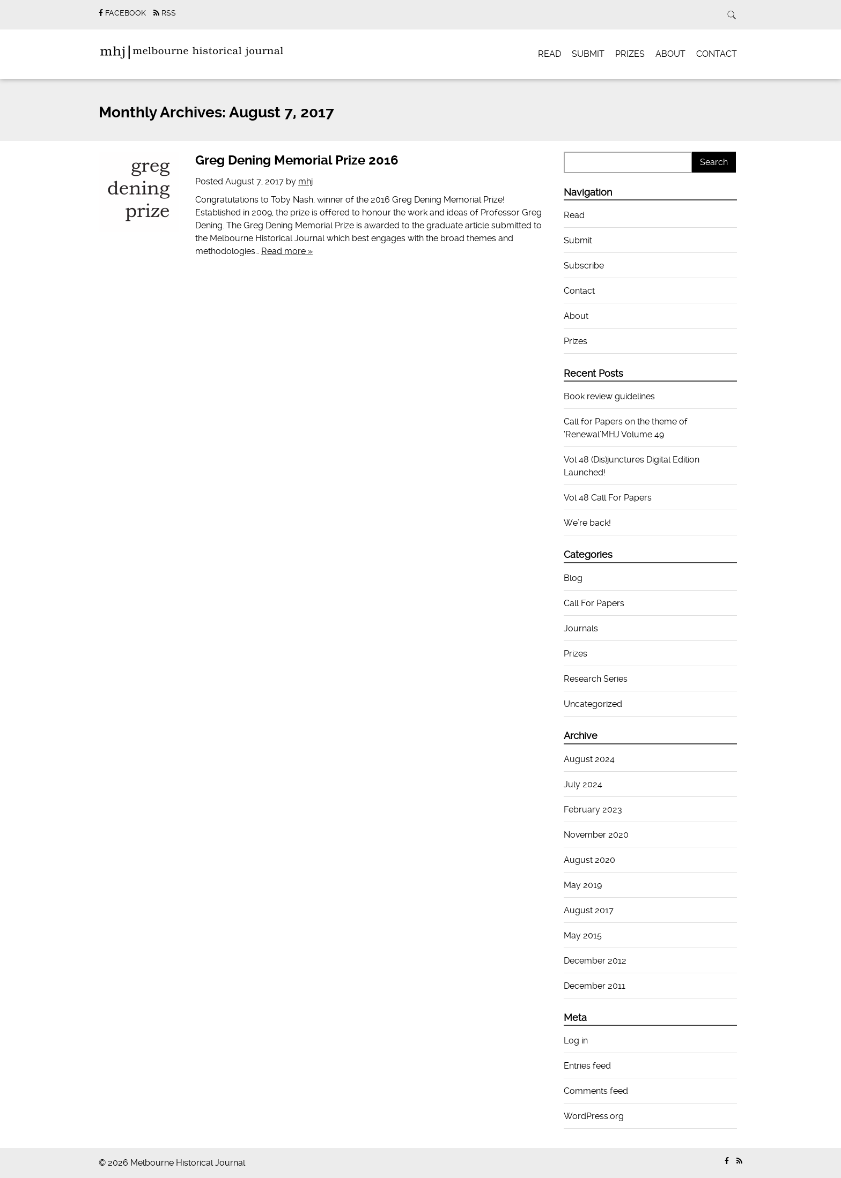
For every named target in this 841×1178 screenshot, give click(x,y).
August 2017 (589, 910)
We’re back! (587, 523)
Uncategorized (593, 704)
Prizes (630, 54)
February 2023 (593, 809)
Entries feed (587, 1066)
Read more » (287, 251)
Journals (581, 628)
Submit (588, 54)
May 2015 (583, 935)
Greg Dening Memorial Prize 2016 (297, 160)
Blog (573, 578)
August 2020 (589, 860)
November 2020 (596, 835)
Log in (576, 1040)
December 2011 (594, 986)
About (670, 54)
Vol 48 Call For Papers (608, 498)
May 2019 (583, 885)
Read (549, 54)
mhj (305, 181)
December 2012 (595, 961)
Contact (716, 54)
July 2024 (583, 784)
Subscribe (584, 265)
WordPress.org (594, 1116)
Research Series (596, 679)
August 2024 (589, 759)
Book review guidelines (609, 396)
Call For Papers (594, 603)
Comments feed (596, 1091)
